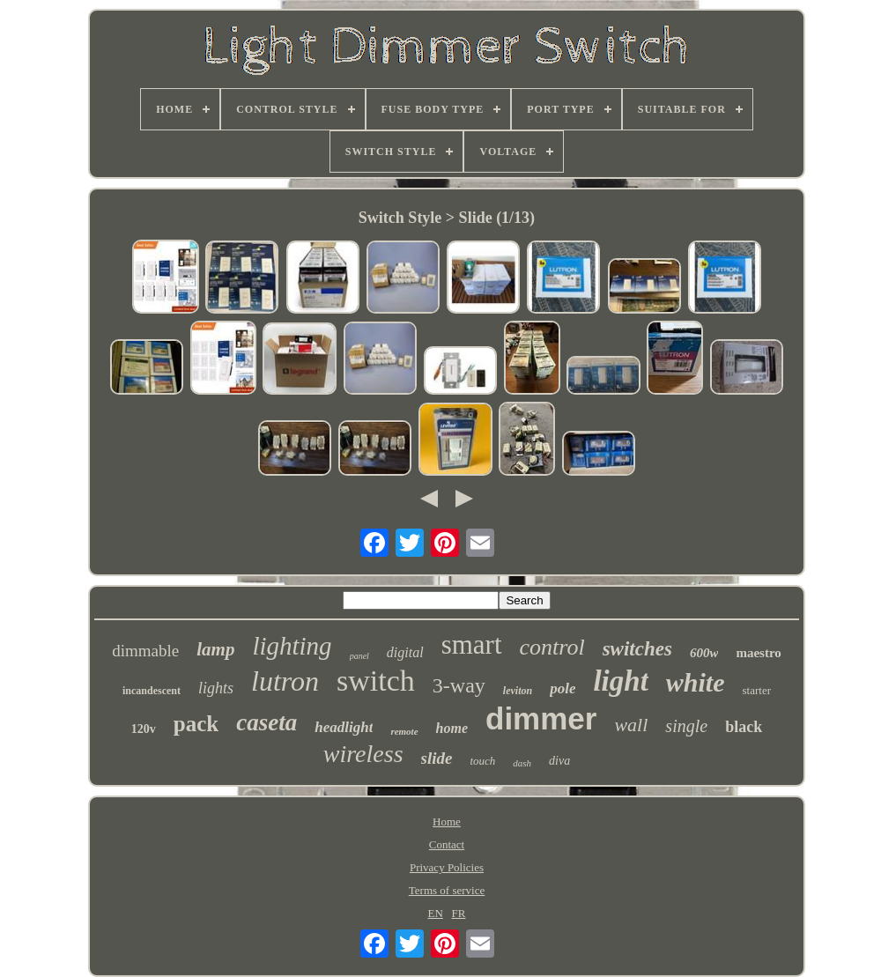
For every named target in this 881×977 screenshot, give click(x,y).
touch (482, 760)
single (686, 726)
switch (376, 680)
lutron (285, 681)
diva (559, 760)
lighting (291, 646)
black (743, 727)
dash (522, 763)
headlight (344, 727)
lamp (215, 649)
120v (143, 729)
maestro (758, 653)
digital (405, 652)
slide (437, 758)
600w (704, 653)
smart (471, 644)
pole (562, 688)
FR (459, 913)
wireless (363, 753)
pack (196, 724)
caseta (266, 722)
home (452, 728)
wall (631, 725)
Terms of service (447, 890)
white (695, 682)
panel (359, 656)
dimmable (145, 650)
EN (435, 913)
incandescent (151, 691)
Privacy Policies (447, 867)
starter (757, 690)
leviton (517, 691)
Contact (446, 844)
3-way (459, 685)
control (552, 647)
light (620, 681)
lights (215, 688)
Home (447, 821)
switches (637, 649)
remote (404, 731)
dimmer (540, 718)
